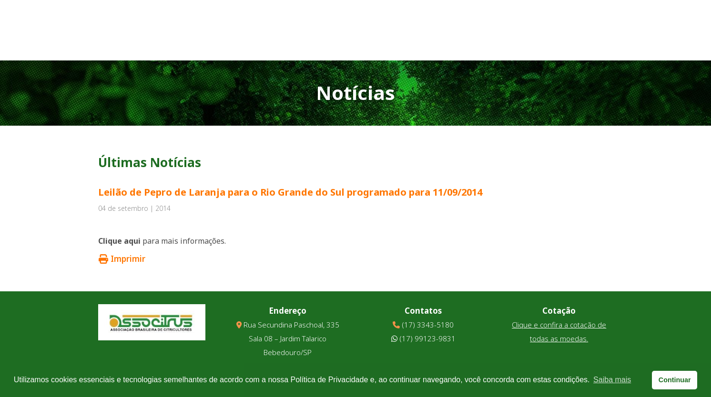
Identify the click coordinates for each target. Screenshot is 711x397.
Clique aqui (119, 241)
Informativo (553, 39)
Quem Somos (369, 39)
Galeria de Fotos (479, 10)
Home (326, 39)
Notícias (416, 39)
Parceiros (505, 39)
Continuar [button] (675, 380)
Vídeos (528, 10)
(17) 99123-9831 (427, 338)
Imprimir (122, 258)
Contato (599, 39)
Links (604, 10)
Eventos (464, 39)
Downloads (567, 10)
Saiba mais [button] (612, 380)
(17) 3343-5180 (428, 324)
